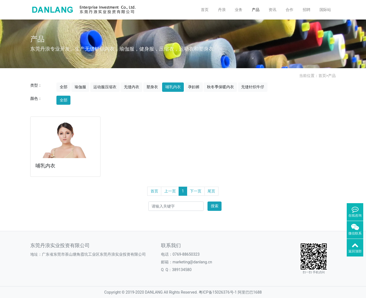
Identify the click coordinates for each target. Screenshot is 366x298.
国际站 (325, 9)
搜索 (214, 206)
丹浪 (222, 9)
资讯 (272, 9)
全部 (63, 87)
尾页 (211, 191)
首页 (205, 9)
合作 (289, 9)
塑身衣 (152, 87)
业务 (238, 9)
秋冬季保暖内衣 (220, 87)
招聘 (306, 9)
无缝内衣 (131, 87)
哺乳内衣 (173, 87)
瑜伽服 (80, 87)
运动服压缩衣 (104, 87)
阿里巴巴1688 (250, 292)
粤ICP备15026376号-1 (218, 292)
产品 (256, 9)
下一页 (195, 191)
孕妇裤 (194, 87)
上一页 (170, 191)
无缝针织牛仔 (252, 87)
